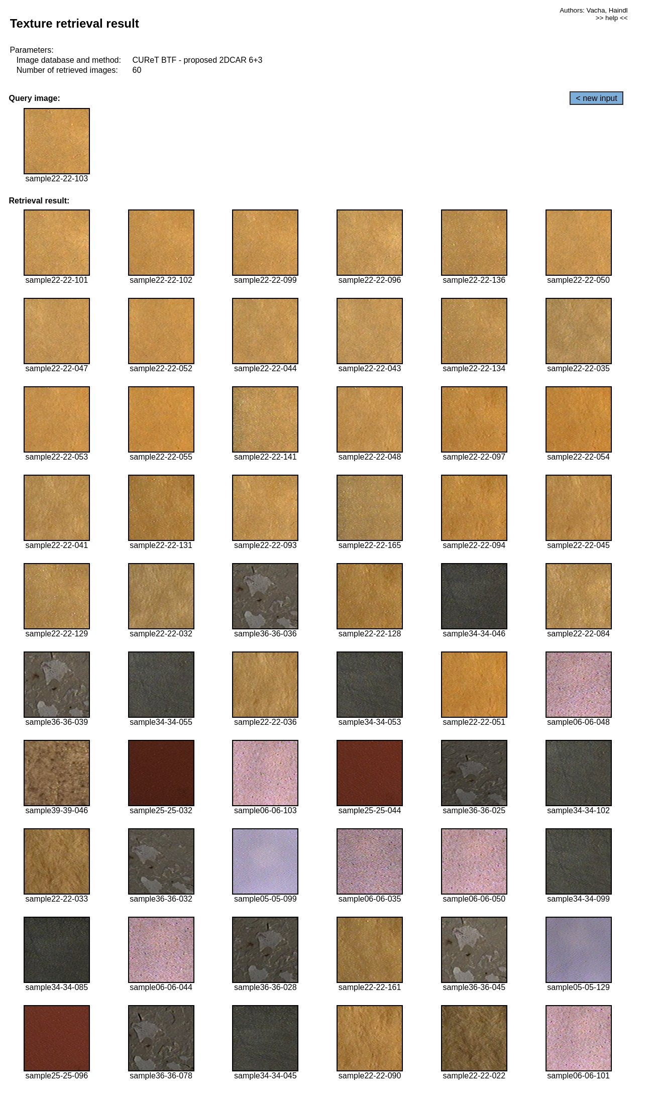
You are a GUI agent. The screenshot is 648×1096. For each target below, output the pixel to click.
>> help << (612, 18)
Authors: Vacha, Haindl (593, 10)
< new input (596, 98)
